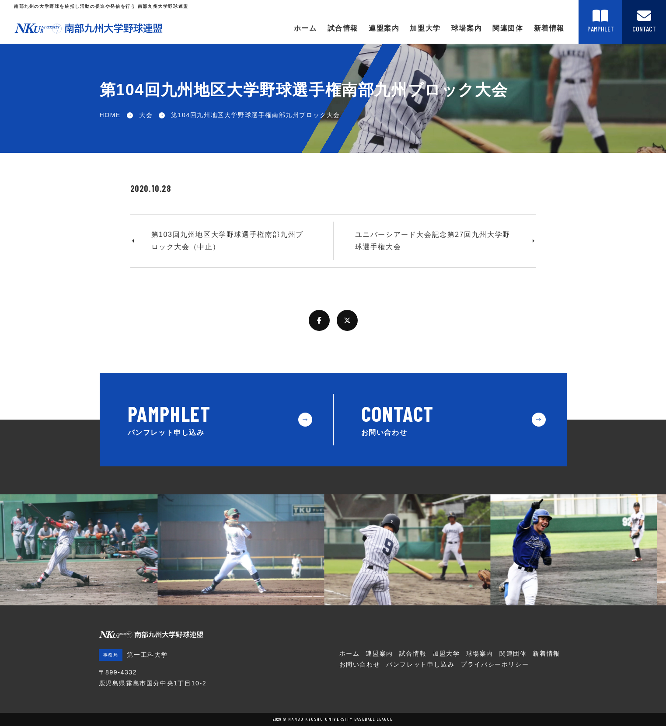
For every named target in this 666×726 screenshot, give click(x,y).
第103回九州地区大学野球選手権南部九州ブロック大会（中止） (227, 240)
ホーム (305, 28)
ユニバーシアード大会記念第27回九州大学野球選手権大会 (432, 240)
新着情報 (549, 28)
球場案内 (466, 28)
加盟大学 (425, 28)
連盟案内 (384, 28)
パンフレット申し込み (420, 664)
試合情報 (343, 28)
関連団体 (507, 28)
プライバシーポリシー (494, 664)
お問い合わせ (359, 664)
